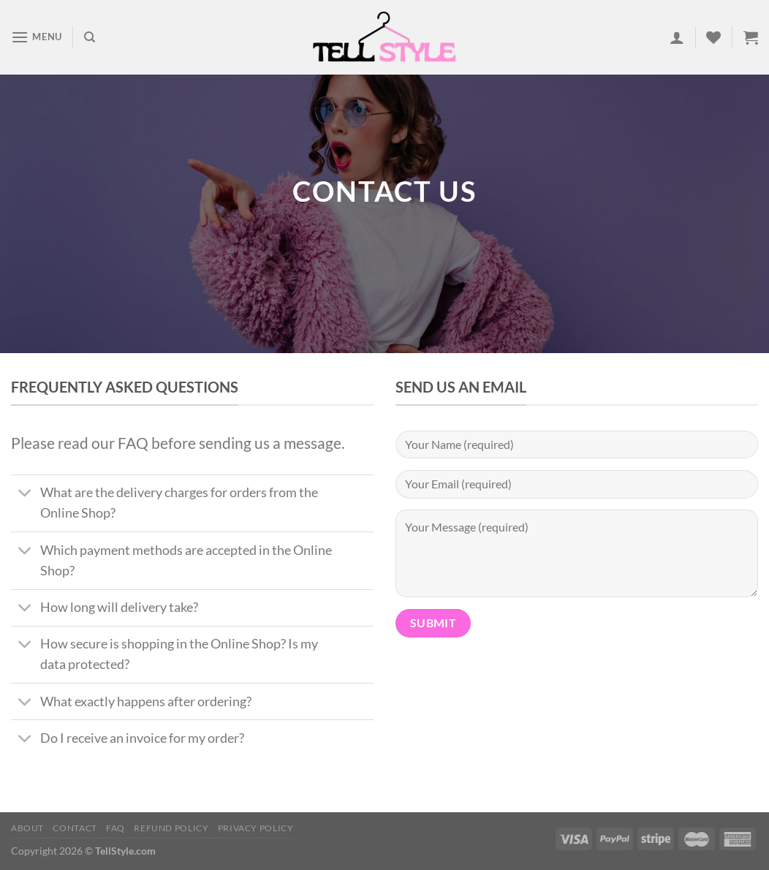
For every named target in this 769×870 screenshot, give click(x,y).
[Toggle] (25, 494)
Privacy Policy (256, 827)
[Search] (89, 37)
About (27, 827)
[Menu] (36, 37)
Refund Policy (171, 827)
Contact (74, 827)
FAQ (115, 827)
